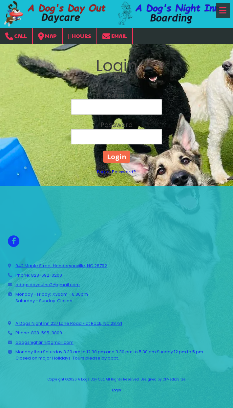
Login (116, 390)
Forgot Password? (116, 172)
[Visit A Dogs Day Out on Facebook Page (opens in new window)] (13, 241)
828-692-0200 (46, 275)
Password (116, 124)
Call (16, 36)
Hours (79, 36)
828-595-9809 (46, 333)
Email (114, 36)
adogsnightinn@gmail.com (44, 342)
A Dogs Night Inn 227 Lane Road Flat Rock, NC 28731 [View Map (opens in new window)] (68, 323)
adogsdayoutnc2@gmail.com (47, 285)
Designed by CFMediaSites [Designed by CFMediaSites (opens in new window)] (163, 379)
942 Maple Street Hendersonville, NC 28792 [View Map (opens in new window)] (61, 266)
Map (47, 36)
